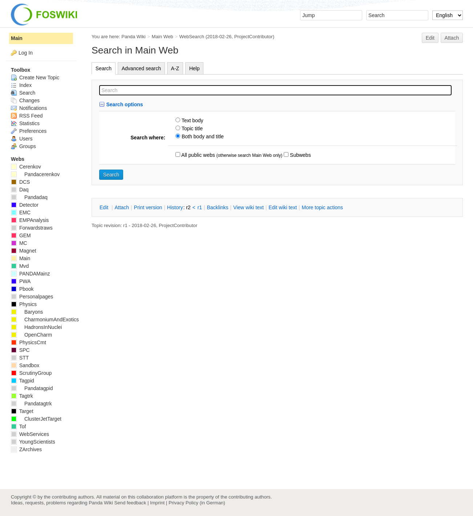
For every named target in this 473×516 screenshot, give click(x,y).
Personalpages (32, 296)
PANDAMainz (30, 274)
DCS (20, 182)
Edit (430, 38)
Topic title (191, 128)
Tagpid (22, 381)
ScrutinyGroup (31, 373)
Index (21, 85)
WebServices (30, 434)
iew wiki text (248, 207)
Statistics (25, 123)
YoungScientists (33, 442)
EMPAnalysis (30, 220)
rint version (148, 207)
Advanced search (141, 68)
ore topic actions (322, 207)
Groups (23, 146)
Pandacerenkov (35, 174)
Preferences (29, 131)
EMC (21, 212)
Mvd (20, 266)
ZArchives (26, 449)
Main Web (162, 36)
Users (21, 139)
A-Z (175, 68)
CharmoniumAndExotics (45, 319)
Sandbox (25, 365)
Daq (20, 189)
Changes (25, 100)
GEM (21, 235)
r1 (200, 207)
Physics (24, 304)
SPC (20, 350)
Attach (452, 38)
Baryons (27, 312)
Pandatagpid (32, 388)
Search (104, 68)
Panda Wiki (133, 36)
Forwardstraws (32, 228)
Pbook (22, 289)
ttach (121, 207)
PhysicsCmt (28, 342)
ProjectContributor (253, 36)
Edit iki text (282, 207)
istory (175, 207)
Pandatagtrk (31, 403)
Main (17, 38)
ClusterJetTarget (36, 419)
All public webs (197, 155)
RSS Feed (27, 116)
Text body (191, 120)
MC (19, 243)
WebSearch (191, 36)
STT (20, 358)
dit (105, 207)
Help (194, 68)
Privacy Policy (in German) (197, 502)
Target (22, 411)
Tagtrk (22, 396)
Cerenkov (26, 167)
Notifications (29, 108)
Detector (25, 205)
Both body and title (202, 136)
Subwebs (299, 155)
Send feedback (130, 502)
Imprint (157, 502)
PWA (21, 281)
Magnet (23, 251)
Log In (26, 53)
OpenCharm (31, 335)
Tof (18, 426)
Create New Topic (35, 77)
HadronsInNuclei (36, 327)
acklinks (217, 207)
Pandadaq (29, 197)
